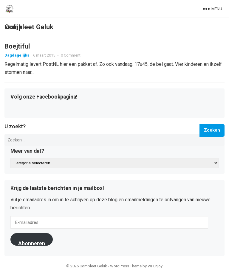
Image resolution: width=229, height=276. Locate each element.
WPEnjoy (155, 266)
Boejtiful (17, 46)
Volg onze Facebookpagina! (44, 97)
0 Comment (71, 55)
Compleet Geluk (28, 27)
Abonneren (31, 243)
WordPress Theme (126, 266)
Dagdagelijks (16, 55)
